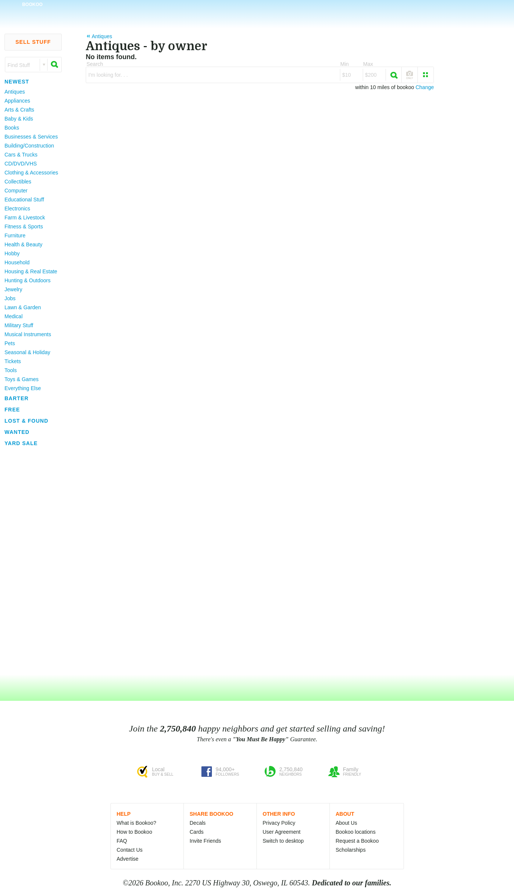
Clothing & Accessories (31, 173)
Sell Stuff (33, 42)
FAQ (122, 841)
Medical (13, 316)
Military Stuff (18, 325)
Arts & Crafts (19, 110)
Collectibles (17, 182)
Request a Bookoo (357, 841)
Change (425, 87)
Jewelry (13, 289)
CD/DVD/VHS (20, 164)
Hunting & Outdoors (27, 280)
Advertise (128, 859)
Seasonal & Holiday (27, 352)
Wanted (17, 432)
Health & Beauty (23, 244)
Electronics (17, 209)
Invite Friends (205, 841)
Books (11, 128)
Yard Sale (21, 443)
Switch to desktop (283, 841)
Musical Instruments (27, 334)
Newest (16, 82)
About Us (347, 823)
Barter (16, 398)
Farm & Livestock (24, 218)
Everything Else (22, 388)
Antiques (14, 92)
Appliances (17, 101)
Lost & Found (26, 421)
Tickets (12, 361)
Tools (10, 370)
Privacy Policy (279, 823)
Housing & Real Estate (30, 271)
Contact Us (130, 850)
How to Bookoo (134, 832)
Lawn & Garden (22, 307)
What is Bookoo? (136, 823)
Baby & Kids (18, 119)
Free (12, 410)
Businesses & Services (31, 137)
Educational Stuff (24, 200)
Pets (9, 343)
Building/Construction (29, 146)
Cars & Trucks (20, 155)
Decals (198, 823)
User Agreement (282, 832)
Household (17, 262)
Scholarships (351, 850)
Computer (15, 191)
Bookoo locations (356, 832)
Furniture (14, 235)
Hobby (11, 253)
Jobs (10, 298)
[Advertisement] (30, 561)
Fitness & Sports (23, 226)
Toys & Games (21, 379)
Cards (197, 832)
